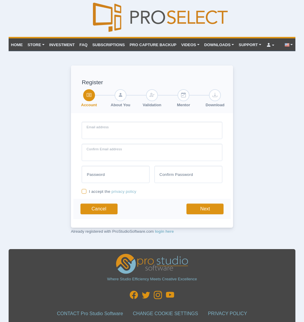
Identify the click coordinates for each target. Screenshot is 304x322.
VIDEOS (188, 45)
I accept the (112, 191)
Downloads (217, 45)
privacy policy (124, 191)
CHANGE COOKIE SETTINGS (165, 313)
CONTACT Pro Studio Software (90, 313)
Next (205, 208)
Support (248, 45)
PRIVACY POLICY (227, 313)
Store (34, 45)
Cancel (98, 208)
